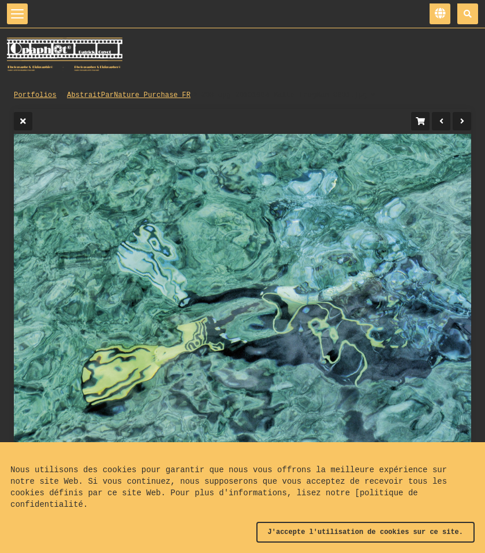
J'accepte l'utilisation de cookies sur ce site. (365, 532)
